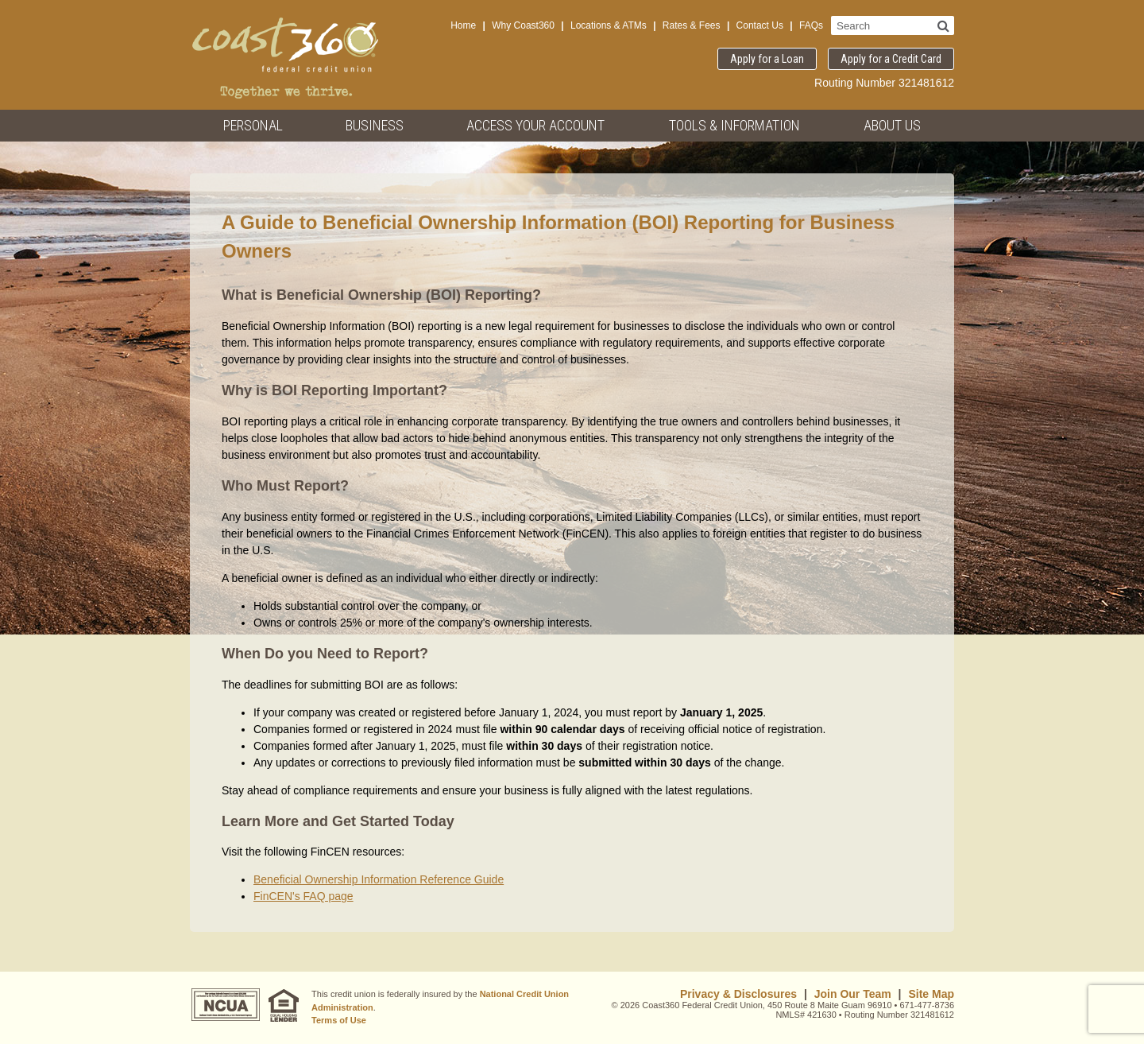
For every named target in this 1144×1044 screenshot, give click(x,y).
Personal (253, 125)
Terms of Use (338, 1020)
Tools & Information (734, 125)
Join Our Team (852, 994)
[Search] (943, 25)
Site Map (931, 994)
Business (375, 125)
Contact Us (759, 25)
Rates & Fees (692, 25)
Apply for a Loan (767, 58)
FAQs (811, 25)
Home (463, 25)
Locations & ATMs (608, 25)
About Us (892, 125)
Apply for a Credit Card (891, 58)
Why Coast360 (523, 25)
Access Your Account (535, 125)
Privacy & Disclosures (738, 994)
